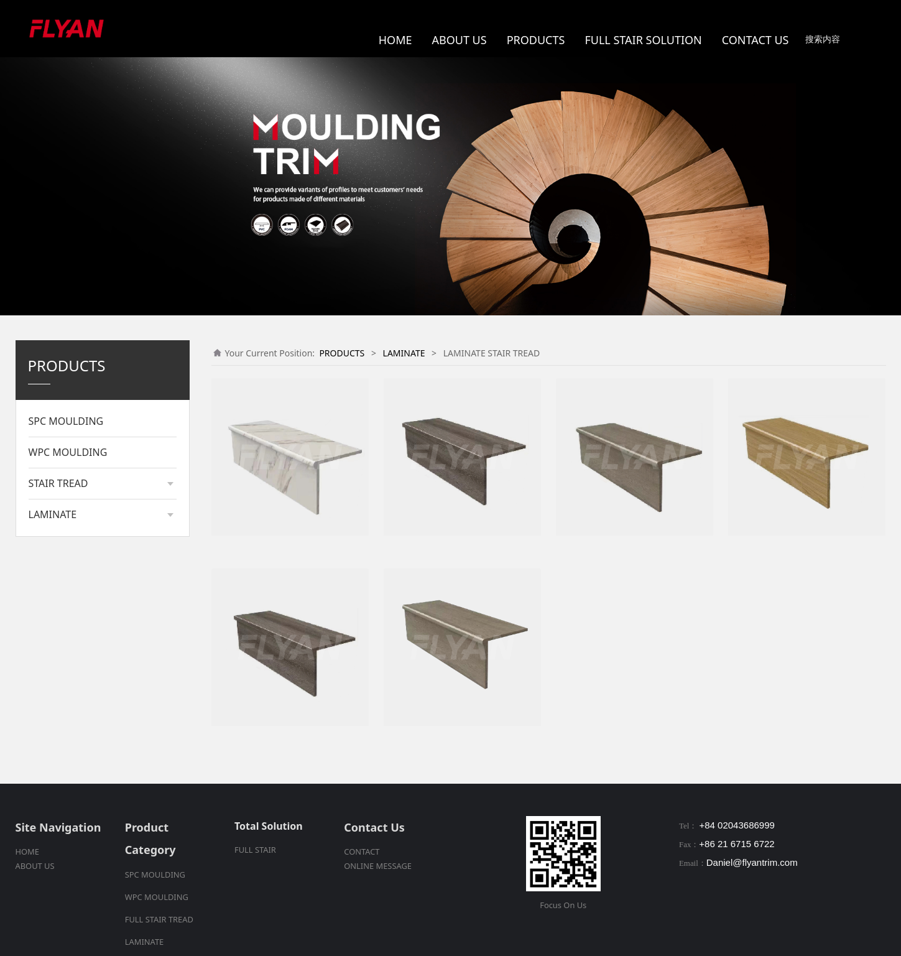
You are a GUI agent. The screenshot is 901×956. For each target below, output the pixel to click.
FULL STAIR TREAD (159, 919)
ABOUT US (459, 39)
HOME (395, 39)
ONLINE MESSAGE (378, 865)
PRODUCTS (536, 39)
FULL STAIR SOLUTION (642, 39)
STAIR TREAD (58, 483)
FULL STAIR (255, 849)
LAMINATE (53, 514)
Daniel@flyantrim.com (752, 862)
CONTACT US (755, 39)
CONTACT (361, 851)
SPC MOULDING (66, 421)
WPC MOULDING (68, 452)
